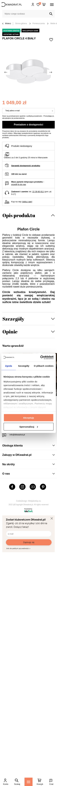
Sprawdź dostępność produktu (25, 165)
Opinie (10, 331)
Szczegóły (13, 318)
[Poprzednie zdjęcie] (6, 72)
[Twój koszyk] (44, 4)
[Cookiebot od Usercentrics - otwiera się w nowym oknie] (41, 357)
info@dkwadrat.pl (17, 435)
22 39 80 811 (38, 191)
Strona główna (21, 23)
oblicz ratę (26, 202)
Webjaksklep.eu (34, 501)
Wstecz (6, 23)
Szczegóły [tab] (23, 366)
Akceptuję (28, 417)
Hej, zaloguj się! (33, 4)
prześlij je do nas (18, 184)
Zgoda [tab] (8, 366)
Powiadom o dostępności (28, 124)
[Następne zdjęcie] (51, 72)
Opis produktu (18, 215)
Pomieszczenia (39, 23)
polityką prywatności (34, 116)
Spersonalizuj (28, 426)
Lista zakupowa (40, 3)
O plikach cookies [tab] (44, 366)
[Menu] (28, 782)
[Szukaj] (51, 13)
